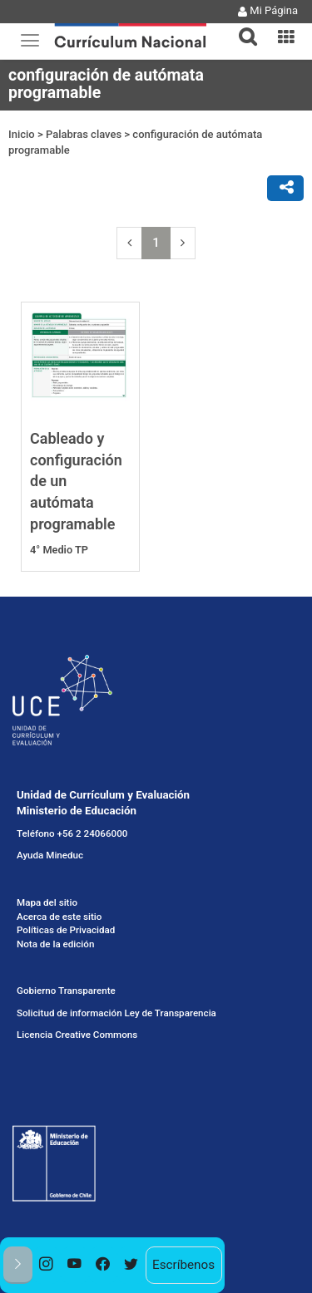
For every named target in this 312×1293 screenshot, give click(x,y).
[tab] (241, 27)
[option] (46, 1265)
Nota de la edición (55, 944)
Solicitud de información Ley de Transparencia (116, 1013)
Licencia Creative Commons (77, 1034)
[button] (241, 26)
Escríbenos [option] (183, 1264)
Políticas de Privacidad (66, 930)
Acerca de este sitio (59, 916)
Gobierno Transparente (66, 990)
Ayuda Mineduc (50, 855)
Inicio (21, 134)
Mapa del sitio (47, 902)
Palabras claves (83, 134)
